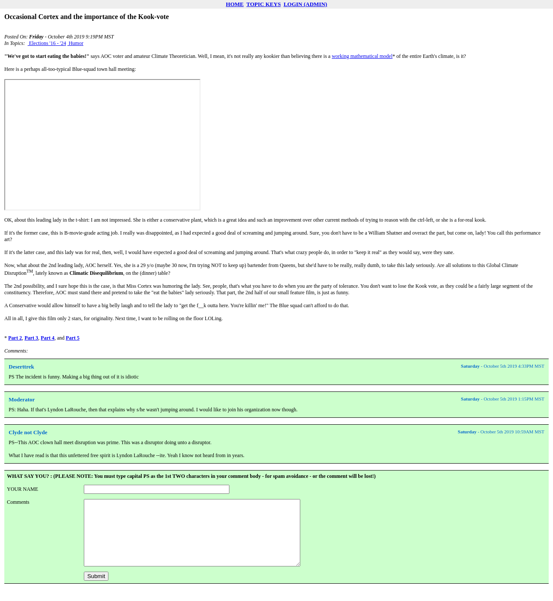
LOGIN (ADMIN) (305, 4)
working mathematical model (362, 56)
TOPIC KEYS (263, 4)
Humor (75, 43)
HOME (235, 4)
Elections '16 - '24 (47, 43)
